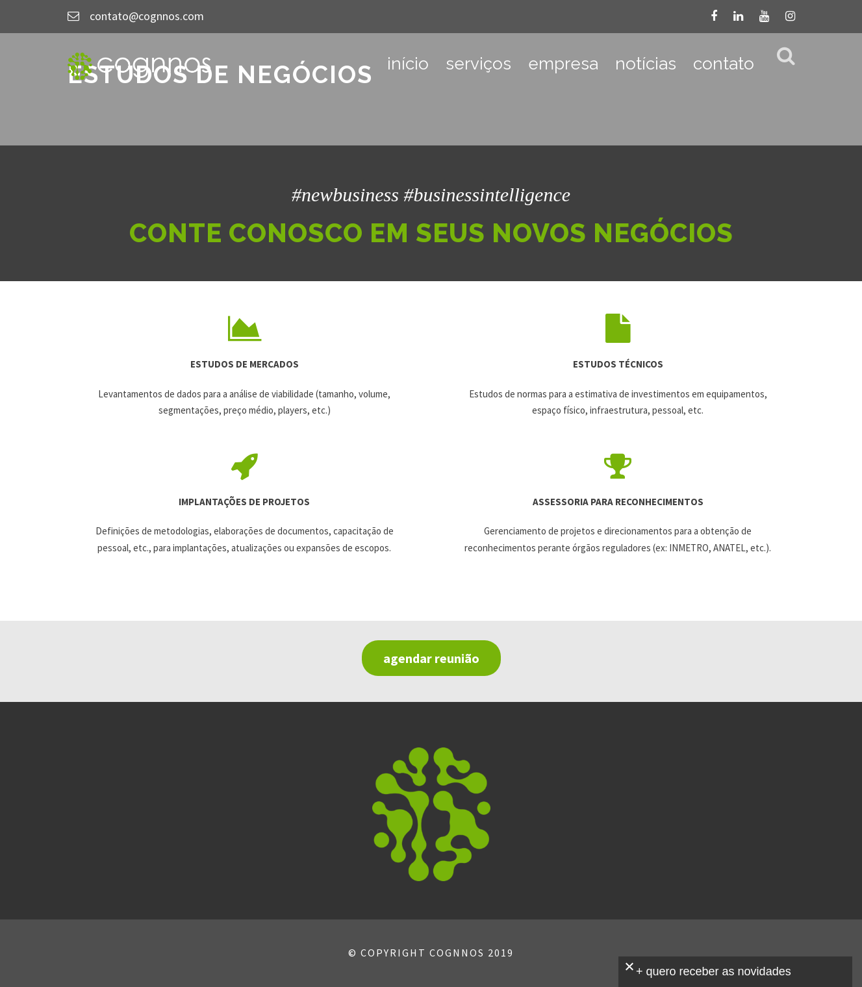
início (408, 63)
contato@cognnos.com (147, 15)
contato (723, 63)
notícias (645, 63)
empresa (563, 63)
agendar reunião (431, 658)
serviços (478, 63)
